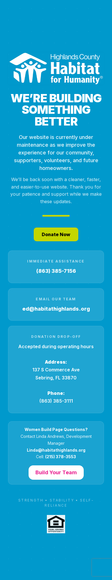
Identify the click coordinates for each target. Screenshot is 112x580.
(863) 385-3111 (56, 401)
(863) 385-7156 (56, 271)
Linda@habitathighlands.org (56, 450)
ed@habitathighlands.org (56, 309)
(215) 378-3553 (60, 456)
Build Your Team (56, 472)
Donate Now (56, 234)
